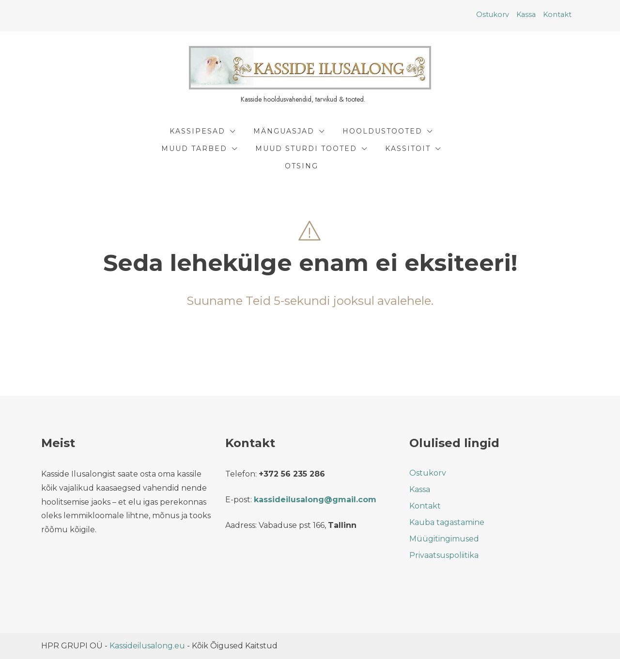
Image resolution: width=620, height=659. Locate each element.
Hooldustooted (382, 131)
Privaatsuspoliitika (444, 555)
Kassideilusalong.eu (147, 645)
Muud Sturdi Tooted (306, 148)
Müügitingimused (444, 538)
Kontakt (557, 14)
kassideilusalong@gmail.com (315, 499)
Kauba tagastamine (446, 522)
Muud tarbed (194, 148)
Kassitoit (408, 148)
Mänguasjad (283, 131)
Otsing (301, 166)
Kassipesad (197, 131)
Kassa (526, 14)
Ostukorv (492, 14)
